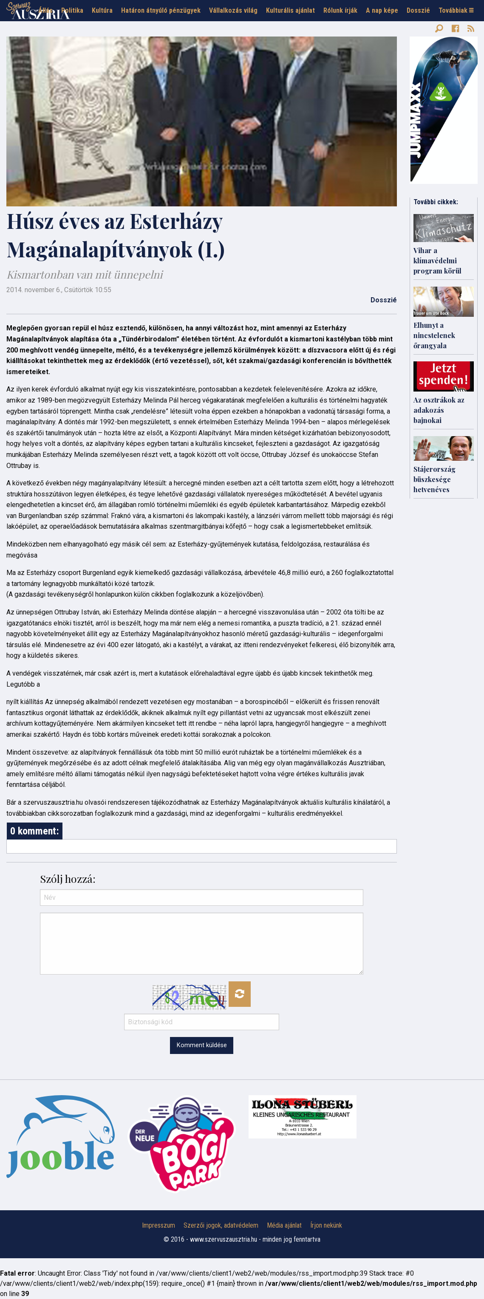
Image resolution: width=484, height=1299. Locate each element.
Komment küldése (202, 1045)
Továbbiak (456, 10)
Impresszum (158, 1225)
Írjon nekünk (326, 1225)
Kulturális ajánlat (290, 10)
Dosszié (418, 10)
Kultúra (102, 10)
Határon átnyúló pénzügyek (161, 10)
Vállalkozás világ (233, 10)
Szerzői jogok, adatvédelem (221, 1225)
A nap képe (382, 10)
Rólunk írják (340, 10)
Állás (45, 10)
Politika (72, 10)
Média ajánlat (284, 1225)
